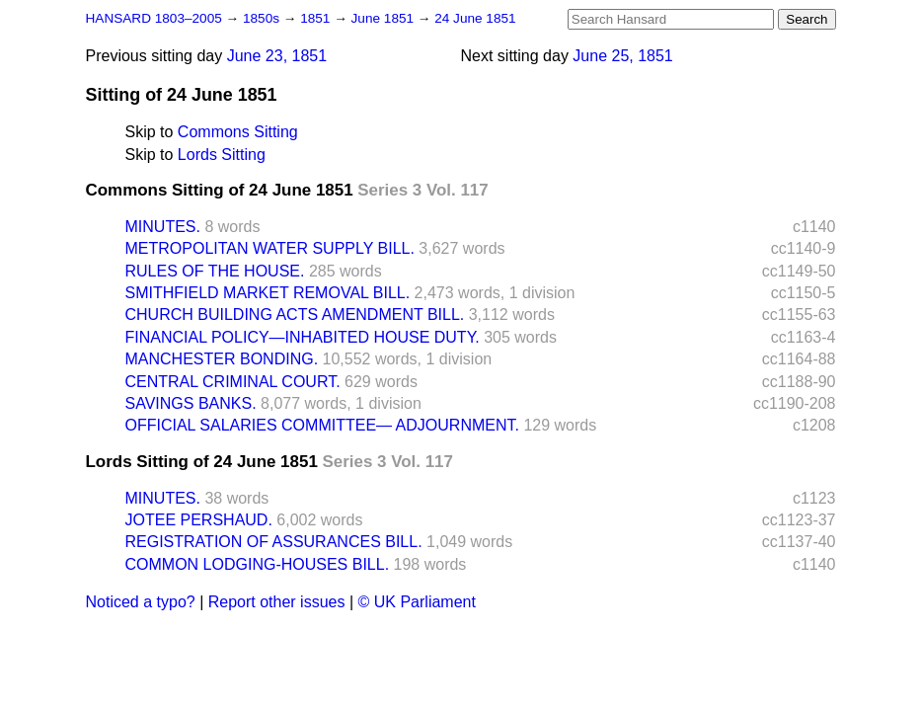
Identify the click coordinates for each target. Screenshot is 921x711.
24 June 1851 (474, 18)
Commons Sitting (238, 131)
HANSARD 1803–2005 (154, 18)
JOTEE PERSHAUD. (198, 520)
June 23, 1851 (277, 55)
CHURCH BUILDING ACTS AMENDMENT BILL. (295, 314)
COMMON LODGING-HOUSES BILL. (257, 564)
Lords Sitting (222, 154)
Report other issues (276, 601)
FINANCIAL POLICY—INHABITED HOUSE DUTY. (302, 337)
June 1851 (384, 18)
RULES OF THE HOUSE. (215, 271)
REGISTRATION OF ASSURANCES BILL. (273, 541)
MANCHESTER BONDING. (222, 359)
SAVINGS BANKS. (191, 403)
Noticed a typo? (140, 601)
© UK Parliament (417, 601)
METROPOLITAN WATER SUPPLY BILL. (270, 248)
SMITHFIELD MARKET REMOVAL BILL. (268, 292)
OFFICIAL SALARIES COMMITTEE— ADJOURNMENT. (322, 425)
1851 (317, 18)
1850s (263, 18)
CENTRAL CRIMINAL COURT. (233, 381)
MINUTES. (162, 226)
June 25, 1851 (622, 55)
